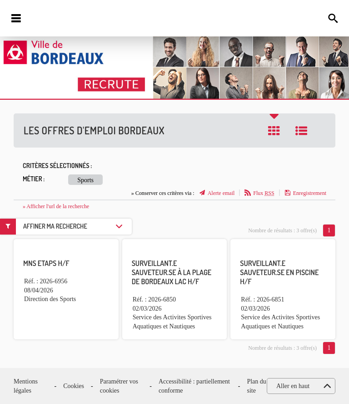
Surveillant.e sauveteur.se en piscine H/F (279, 272)
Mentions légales (26, 386)
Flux (263, 193)
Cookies (73, 386)
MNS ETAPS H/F (46, 263)
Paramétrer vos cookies (119, 386)
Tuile (274, 131)
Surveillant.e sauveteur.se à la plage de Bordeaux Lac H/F (172, 272)
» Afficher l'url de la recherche (56, 206)
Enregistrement (309, 193)
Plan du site (256, 386)
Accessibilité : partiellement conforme (194, 386)
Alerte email (221, 193)
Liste (301, 131)
